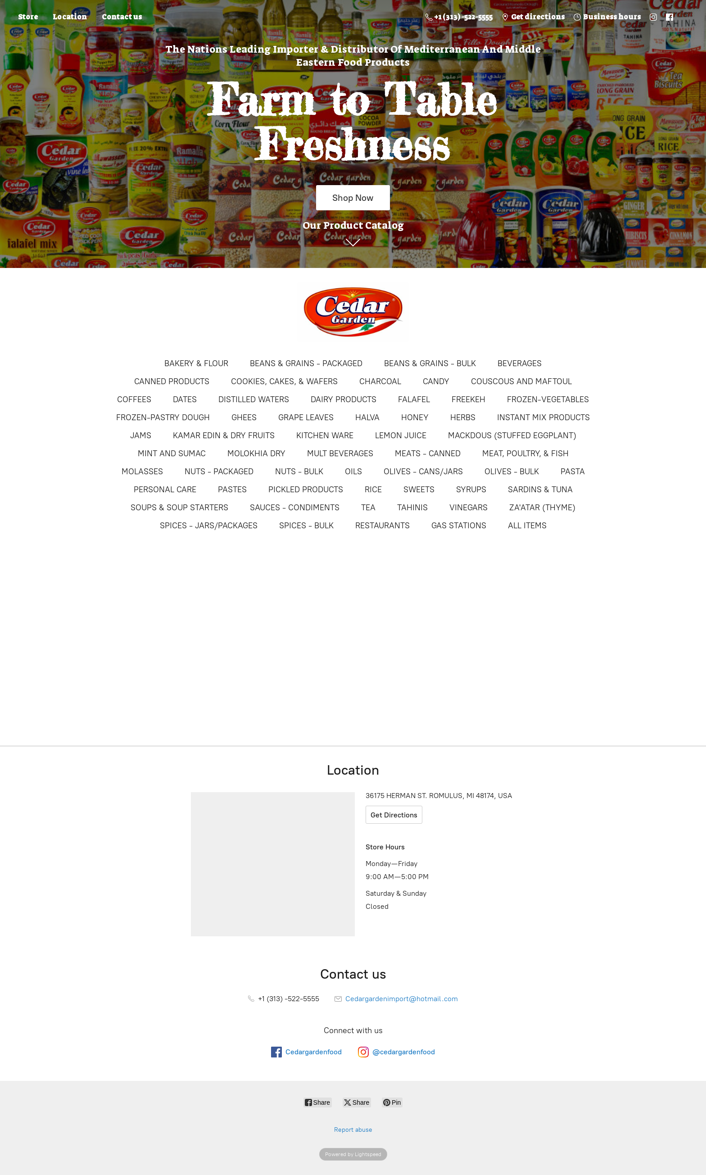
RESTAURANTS (382, 526)
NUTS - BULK (299, 471)
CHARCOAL (380, 381)
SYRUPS (471, 489)
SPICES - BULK (306, 526)
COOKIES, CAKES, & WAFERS (284, 381)
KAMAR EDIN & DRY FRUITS (224, 435)
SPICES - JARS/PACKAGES (209, 526)
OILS (353, 471)
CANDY (436, 381)
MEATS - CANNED (428, 453)
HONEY (415, 417)
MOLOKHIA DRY (256, 453)
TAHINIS (412, 508)
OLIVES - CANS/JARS (423, 471)
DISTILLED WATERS (253, 399)
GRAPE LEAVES (306, 417)
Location (70, 17)
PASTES (232, 489)
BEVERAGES (520, 363)
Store (28, 17)
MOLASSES (142, 471)
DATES (185, 399)
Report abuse (353, 1130)
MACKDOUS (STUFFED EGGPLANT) (512, 435)
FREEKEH (468, 399)
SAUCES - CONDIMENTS (294, 508)
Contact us (122, 17)
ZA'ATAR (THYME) (542, 508)
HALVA (367, 417)
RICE (373, 489)
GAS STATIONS (458, 526)
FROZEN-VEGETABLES (548, 399)
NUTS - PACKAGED (219, 471)
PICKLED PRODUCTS (305, 489)
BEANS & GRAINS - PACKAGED (306, 363)
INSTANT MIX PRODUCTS (543, 417)
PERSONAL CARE (165, 489)
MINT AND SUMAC (172, 453)
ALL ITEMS (527, 526)
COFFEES (134, 399)
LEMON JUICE (400, 435)
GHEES (244, 417)
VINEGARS (468, 508)
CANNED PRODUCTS (171, 381)
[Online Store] (353, 312)
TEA (368, 508)
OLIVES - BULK (511, 471)
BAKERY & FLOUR (196, 363)
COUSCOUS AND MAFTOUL (521, 381)
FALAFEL (414, 399)
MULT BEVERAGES (340, 453)
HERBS (462, 417)
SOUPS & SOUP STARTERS (179, 508)
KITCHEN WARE (324, 435)
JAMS (140, 435)
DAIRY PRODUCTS (343, 399)
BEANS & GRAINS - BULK (430, 363)
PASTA (573, 471)
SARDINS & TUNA (540, 489)
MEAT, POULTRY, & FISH (525, 453)
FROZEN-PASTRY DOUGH (163, 417)
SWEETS (418, 489)
